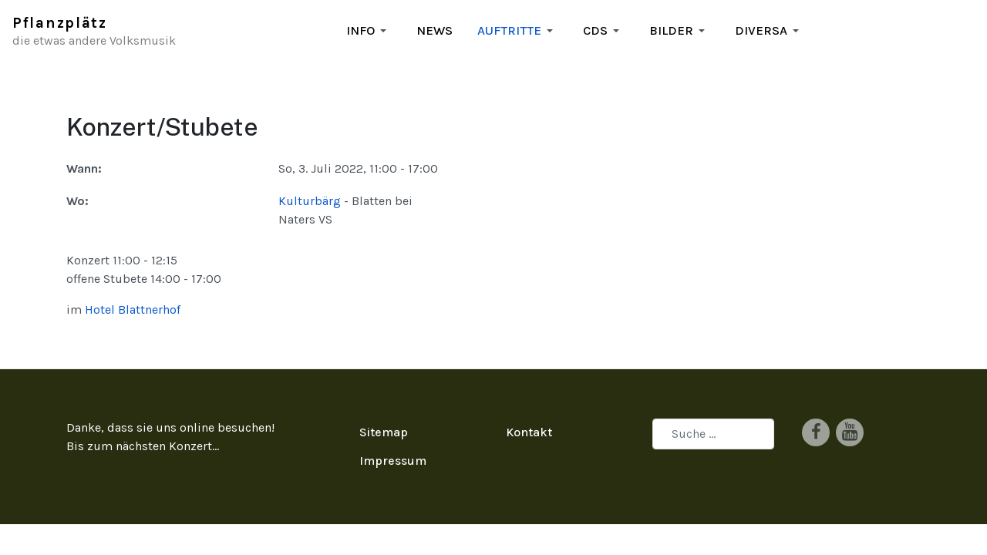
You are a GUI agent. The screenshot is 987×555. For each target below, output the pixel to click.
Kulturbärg (309, 200)
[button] (369, 31)
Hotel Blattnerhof (132, 291)
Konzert (190, 427)
